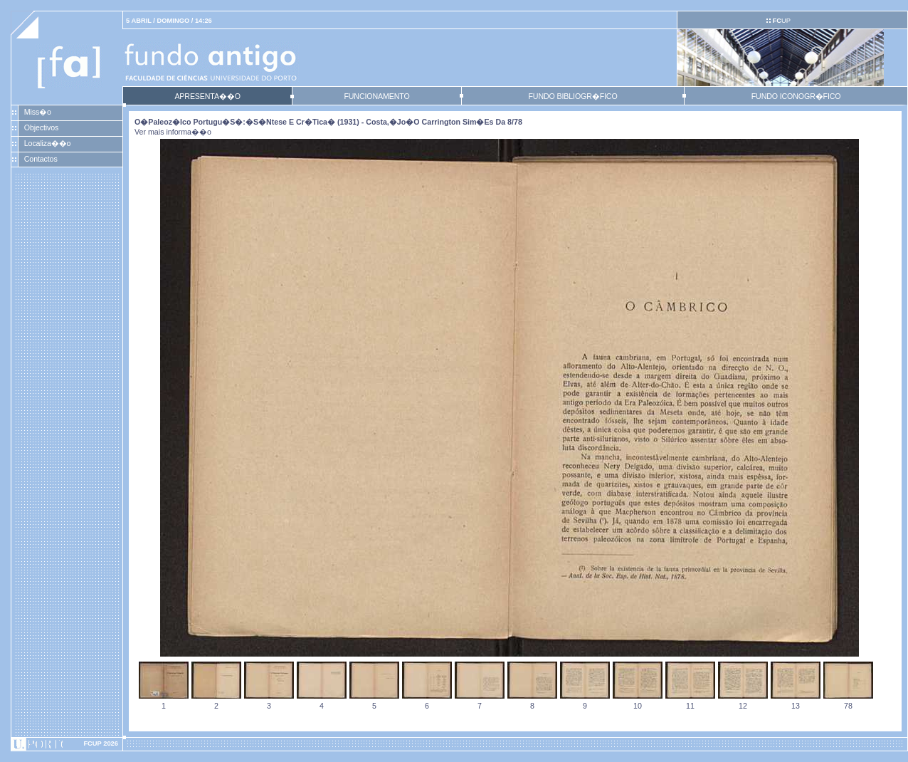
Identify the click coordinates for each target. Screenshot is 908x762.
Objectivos (41, 127)
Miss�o (37, 112)
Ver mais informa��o (172, 131)
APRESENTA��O (207, 96)
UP (781, 20)
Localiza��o (47, 143)
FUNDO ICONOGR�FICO (796, 96)
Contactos (41, 159)
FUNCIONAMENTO (376, 96)
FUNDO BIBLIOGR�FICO (572, 96)
